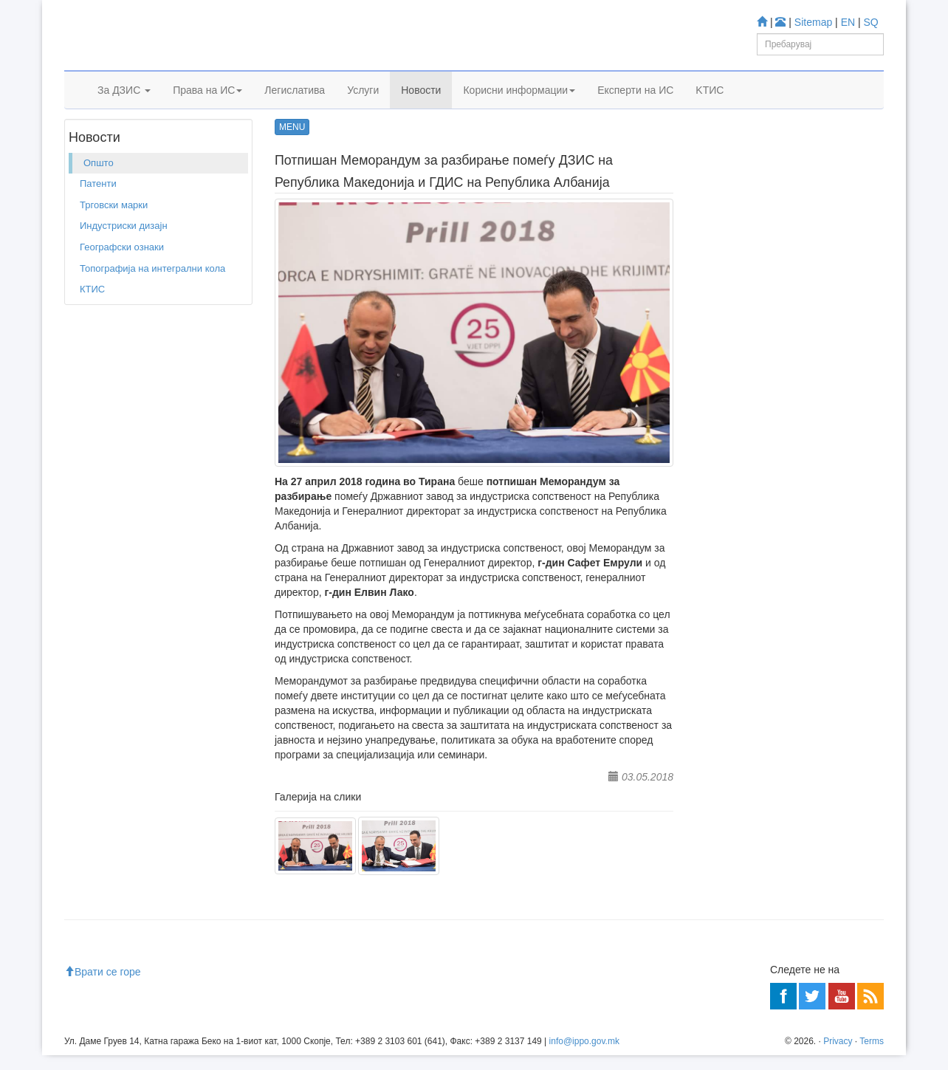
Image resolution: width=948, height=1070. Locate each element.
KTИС (709, 108)
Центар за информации (754, 580)
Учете (715, 281)
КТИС (92, 333)
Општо (171, 147)
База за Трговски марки (778, 368)
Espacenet (748, 428)
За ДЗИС (124, 108)
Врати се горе (102, 986)
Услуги (363, 108)
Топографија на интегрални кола (152, 312)
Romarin (744, 447)
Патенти (98, 228)
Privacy (837, 1056)
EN (848, 22)
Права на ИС (207, 108)
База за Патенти (762, 348)
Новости (421, 108)
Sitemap (813, 22)
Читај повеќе (730, 686)
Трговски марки (114, 249)
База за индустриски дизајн (787, 388)
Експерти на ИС (635, 108)
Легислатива (294, 108)
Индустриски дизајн (124, 270)
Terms (871, 1056)
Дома (86, 147)
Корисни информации (519, 108)
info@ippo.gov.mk (584, 1056)
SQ (871, 22)
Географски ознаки (122, 291)
